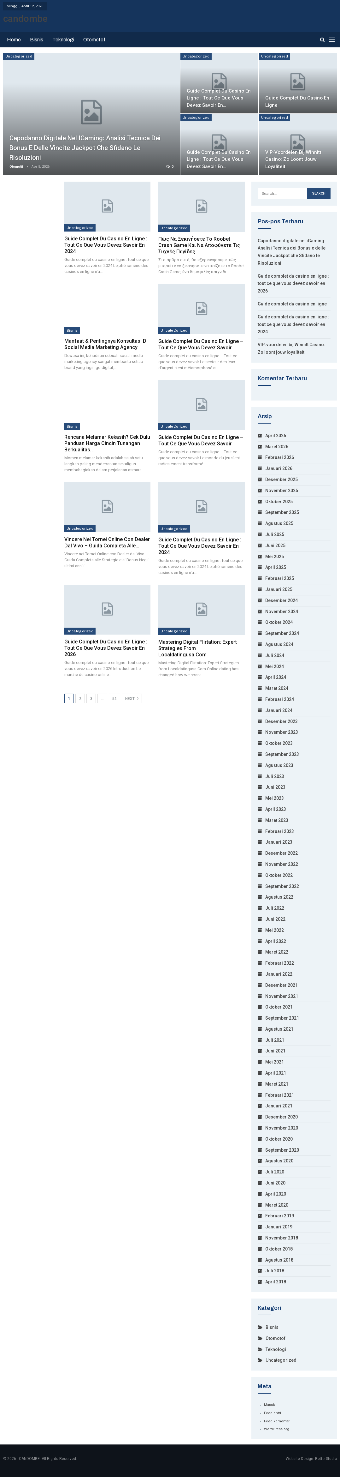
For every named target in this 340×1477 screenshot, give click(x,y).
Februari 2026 (279, 457)
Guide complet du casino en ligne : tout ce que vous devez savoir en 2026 (105, 648)
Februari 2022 (279, 963)
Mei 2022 (274, 930)
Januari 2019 (278, 1226)
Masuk (269, 1405)
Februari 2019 (279, 1215)
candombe (25, 18)
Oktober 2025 (279, 501)
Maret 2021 (276, 1084)
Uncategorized (18, 56)
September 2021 (282, 1018)
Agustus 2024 (279, 644)
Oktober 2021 (279, 1007)
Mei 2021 (274, 1061)
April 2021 (275, 1073)
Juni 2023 (275, 787)
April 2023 (275, 809)
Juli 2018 (274, 1270)
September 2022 (282, 886)
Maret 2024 (276, 688)
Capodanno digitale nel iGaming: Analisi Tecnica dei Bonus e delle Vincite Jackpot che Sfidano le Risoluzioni (89, 147)
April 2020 (275, 1194)
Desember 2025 (281, 479)
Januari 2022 (278, 974)
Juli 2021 (274, 1040)
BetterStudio (326, 1458)
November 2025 (281, 490)
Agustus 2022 (279, 897)
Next (131, 698)
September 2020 (282, 1150)
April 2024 (275, 677)
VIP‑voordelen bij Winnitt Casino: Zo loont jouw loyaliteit (293, 159)
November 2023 (281, 732)
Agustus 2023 (279, 765)
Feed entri (272, 1413)
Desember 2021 (281, 985)
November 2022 (281, 864)
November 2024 (281, 611)
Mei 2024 (274, 666)
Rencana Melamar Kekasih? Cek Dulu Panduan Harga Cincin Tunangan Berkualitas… (107, 443)
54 (114, 698)
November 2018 (281, 1237)
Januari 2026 (278, 468)
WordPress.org (276, 1429)
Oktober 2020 (279, 1139)
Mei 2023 (274, 798)
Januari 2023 (278, 842)
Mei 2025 (274, 556)
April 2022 (275, 941)
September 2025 (282, 512)
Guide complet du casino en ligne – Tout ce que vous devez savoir (200, 344)
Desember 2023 (281, 721)
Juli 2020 (274, 1171)
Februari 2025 (279, 578)
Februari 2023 (279, 831)
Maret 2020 (276, 1205)
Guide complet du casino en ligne (292, 303)
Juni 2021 (275, 1050)
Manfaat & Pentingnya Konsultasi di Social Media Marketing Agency (106, 344)
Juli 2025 (274, 534)
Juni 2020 (275, 1182)
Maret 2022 (276, 952)
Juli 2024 (274, 655)
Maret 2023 (276, 820)
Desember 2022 (281, 853)
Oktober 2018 (279, 1248)
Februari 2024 (279, 699)
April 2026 (275, 435)
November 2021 (281, 996)
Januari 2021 (278, 1105)
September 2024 (282, 633)
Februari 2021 (279, 1095)
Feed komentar (277, 1421)
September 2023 (282, 754)
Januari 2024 (278, 710)
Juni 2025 (275, 545)
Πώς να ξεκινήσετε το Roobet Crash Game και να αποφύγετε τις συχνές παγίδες (199, 245)
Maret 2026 (276, 446)
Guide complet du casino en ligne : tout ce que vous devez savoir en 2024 (105, 245)
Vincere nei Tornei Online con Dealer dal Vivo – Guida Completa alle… (107, 542)
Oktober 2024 (279, 622)
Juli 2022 (274, 908)
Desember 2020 (281, 1116)
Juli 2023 (274, 776)
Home (14, 39)
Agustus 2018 (279, 1260)
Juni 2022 (275, 919)
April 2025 (275, 567)
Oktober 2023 (279, 743)
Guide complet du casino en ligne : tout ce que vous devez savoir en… (219, 98)
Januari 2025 (278, 589)
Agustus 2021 (279, 1029)
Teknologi (63, 39)
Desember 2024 (281, 600)
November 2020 (281, 1127)
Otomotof (94, 39)
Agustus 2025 (279, 523)
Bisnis (36, 39)
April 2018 (275, 1281)
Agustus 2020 (279, 1160)
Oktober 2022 (279, 875)
